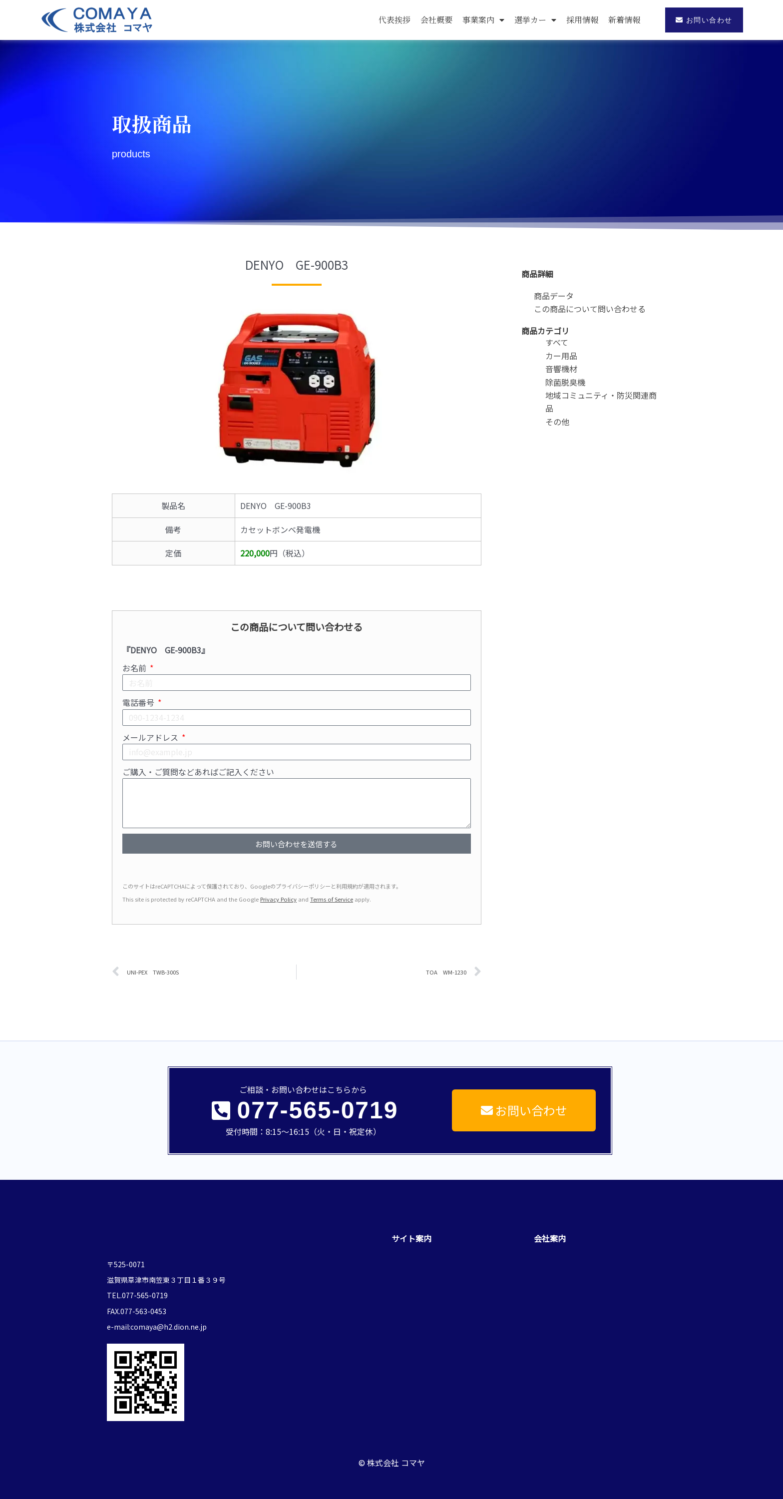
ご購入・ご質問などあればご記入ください (198, 772)
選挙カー (535, 20)
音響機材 (561, 369)
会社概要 (436, 19)
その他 (557, 422)
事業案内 (483, 20)
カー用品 (561, 356)
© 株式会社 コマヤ (392, 1454)
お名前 (135, 668)
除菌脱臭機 (565, 382)
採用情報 (582, 19)
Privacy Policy (278, 899)
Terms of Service (331, 899)
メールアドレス (151, 737)
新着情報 (624, 19)
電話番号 (139, 702)
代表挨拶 (394, 19)
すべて (556, 342)
